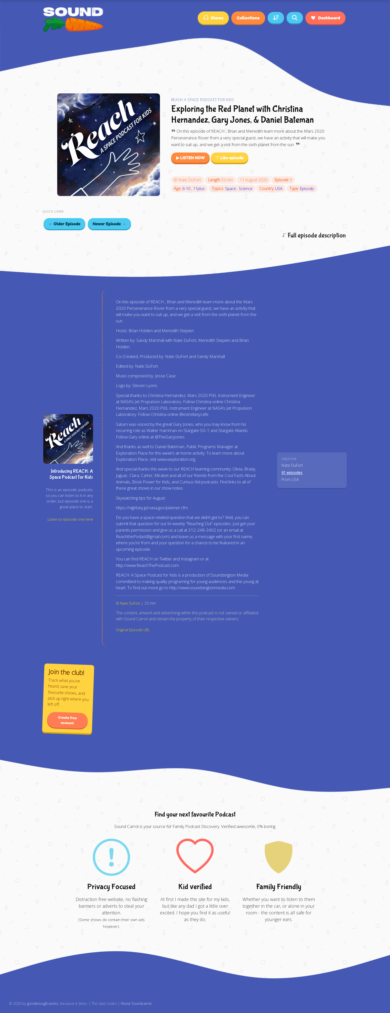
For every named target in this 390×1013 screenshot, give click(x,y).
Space (231, 188)
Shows (213, 18)
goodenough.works (42, 1003)
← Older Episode (65, 223)
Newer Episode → (109, 223)
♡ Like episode (229, 157)
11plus (199, 188)
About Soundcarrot (136, 1003)
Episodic (307, 188)
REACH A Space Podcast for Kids (202, 99)
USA (279, 188)
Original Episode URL (133, 629)
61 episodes (292, 472)
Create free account (67, 720)
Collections (248, 17)
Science (245, 188)
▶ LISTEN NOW (190, 157)
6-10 (186, 188)
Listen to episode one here (70, 519)
